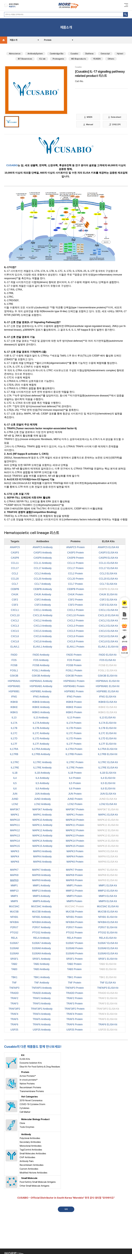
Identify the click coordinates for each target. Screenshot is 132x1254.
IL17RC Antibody (42, 762)
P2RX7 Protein (74, 927)
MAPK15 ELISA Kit (108, 846)
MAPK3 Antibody (42, 851)
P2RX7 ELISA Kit (107, 927)
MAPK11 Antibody (42, 825)
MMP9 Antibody (41, 901)
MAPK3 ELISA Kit (108, 851)
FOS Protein (74, 660)
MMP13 (14, 891)
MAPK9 (14, 880)
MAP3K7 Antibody (42, 809)
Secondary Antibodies (30, 1142)
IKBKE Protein (74, 707)
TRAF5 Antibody (42, 1019)
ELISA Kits (25, 1059)
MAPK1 (15, 815)
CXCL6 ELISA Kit (108, 636)
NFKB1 (14, 917)
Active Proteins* (28, 1076)
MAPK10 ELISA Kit (108, 820)
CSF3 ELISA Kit (108, 605)
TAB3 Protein (74, 969)
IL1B (14, 773)
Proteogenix (58, 59)
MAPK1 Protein (74, 815)
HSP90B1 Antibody (41, 691)
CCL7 (15, 584)
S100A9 (14, 954)
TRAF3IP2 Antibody (41, 1009)
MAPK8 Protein (74, 875)
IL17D (14, 739)
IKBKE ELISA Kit (107, 707)
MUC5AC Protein (74, 906)
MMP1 (14, 886)
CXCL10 (15, 615)
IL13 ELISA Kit (108, 718)
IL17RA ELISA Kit (107, 749)
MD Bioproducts (78, 59)
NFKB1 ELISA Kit (107, 917)
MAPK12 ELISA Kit (108, 830)
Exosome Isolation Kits (31, 1063)
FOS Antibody (41, 660)
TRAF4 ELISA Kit (107, 1014)
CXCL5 (15, 631)
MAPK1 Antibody (42, 815)
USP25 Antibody (42, 1030)
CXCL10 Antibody (42, 615)
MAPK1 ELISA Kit (108, 815)
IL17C (14, 733)
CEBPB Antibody (42, 589)
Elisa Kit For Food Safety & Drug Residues (40, 1067)
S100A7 (14, 943)
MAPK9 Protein (74, 880)
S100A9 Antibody (41, 954)
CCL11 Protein (75, 563)
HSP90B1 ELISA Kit (108, 691)
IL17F (14, 744)
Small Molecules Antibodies (33, 1154)
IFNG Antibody (41, 697)
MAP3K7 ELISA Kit (108, 809)
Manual (88, 125)
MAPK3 (15, 851)
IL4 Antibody (42, 778)
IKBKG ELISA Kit (107, 712)
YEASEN (97, 59)
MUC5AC (14, 906)
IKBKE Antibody (41, 707)
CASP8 (15, 558)
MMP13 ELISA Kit (108, 891)
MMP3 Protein (74, 896)
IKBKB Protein (74, 702)
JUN (14, 794)
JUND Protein (75, 799)
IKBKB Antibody (41, 702)
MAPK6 (15, 862)
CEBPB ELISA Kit (108, 589)
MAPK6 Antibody (42, 862)
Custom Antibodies (29, 1169)
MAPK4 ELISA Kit (108, 856)
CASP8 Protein (75, 558)
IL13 (14, 718)
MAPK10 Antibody (42, 820)
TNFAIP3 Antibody (42, 988)
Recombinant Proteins (30, 1088)
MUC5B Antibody (41, 912)
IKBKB (14, 702)
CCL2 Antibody (42, 573)
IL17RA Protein (74, 749)
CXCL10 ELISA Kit (108, 615)
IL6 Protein (75, 788)
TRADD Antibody (41, 993)
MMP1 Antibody (41, 886)
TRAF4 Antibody (42, 1014)
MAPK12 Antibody (42, 830)
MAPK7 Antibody (41, 870)
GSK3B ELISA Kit (107, 676)
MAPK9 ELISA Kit (107, 880)
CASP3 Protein (75, 552)
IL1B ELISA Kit (108, 773)
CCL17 (15, 568)
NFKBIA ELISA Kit (108, 922)
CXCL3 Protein (75, 626)
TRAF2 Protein (74, 998)
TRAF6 (14, 1024)
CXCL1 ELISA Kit (108, 610)
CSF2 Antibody (42, 600)
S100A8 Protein (74, 948)
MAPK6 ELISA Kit (108, 862)
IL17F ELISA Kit (107, 744)
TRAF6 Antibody (42, 1024)
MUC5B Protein (74, 912)
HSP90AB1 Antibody (41, 686)
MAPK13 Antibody (42, 835)
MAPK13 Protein (75, 835)
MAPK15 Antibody (42, 846)
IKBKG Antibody (41, 712)
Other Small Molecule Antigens (34, 1186)
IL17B (14, 728)
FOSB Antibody (41, 665)
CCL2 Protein (75, 573)
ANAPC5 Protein (75, 547)
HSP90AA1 (14, 681)
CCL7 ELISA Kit (108, 584)
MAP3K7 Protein (75, 809)
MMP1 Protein (74, 886)
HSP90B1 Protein (74, 691)
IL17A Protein (74, 723)
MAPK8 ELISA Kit (107, 875)
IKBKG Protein (74, 712)
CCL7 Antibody (42, 584)
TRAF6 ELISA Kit (107, 1024)
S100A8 (14, 948)
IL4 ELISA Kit (108, 778)
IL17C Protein (74, 733)
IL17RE (15, 768)
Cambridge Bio (56, 54)
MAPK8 (14, 875)
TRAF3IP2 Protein (75, 1009)
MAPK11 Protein (75, 825)
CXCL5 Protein (75, 631)
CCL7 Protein (75, 584)
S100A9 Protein (74, 954)
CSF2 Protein (75, 600)
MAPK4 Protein (74, 856)
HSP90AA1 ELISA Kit (107, 681)
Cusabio (74, 54)
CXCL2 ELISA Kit (108, 620)
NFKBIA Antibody (41, 922)
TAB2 (14, 964)
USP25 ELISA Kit (107, 1030)
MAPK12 (15, 830)
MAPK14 (15, 841)
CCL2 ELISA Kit (108, 573)
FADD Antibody (41, 655)
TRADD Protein (74, 993)
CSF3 (15, 605)
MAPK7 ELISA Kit (107, 870)
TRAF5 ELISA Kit (107, 1019)
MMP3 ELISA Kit (108, 896)
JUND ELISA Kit (108, 799)
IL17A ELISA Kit (107, 723)
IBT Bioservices (25, 59)
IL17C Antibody (41, 733)
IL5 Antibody (42, 783)
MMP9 (14, 901)
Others (111, 59)
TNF (14, 983)
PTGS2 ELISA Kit (107, 933)
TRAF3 (14, 1003)
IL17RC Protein (74, 762)
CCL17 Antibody (43, 568)
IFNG (14, 697)
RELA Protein (74, 938)
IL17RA (14, 749)
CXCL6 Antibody (43, 636)
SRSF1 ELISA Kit (107, 959)
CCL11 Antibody (43, 563)
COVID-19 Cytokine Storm (32, 1104)
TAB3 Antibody (41, 969)
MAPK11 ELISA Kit (108, 825)
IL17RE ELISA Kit (108, 768)
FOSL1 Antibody (41, 671)
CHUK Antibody (42, 594)
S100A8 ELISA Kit (108, 948)
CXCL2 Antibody (43, 620)
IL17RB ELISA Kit (107, 754)
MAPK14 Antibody (42, 841)
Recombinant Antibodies (31, 1165)
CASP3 (15, 552)
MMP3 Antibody (41, 896)
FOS (14, 660)
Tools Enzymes (27, 1127)
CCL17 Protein (75, 568)
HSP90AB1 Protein (73, 686)
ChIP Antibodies (27, 1157)
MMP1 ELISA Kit (108, 886)
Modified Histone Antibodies (33, 1173)
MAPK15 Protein (75, 846)
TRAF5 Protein (74, 1019)
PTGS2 (14, 933)
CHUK (14, 594)
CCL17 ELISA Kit (108, 568)
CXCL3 (15, 626)
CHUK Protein (75, 594)
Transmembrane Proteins (32, 1091)
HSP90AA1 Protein (73, 681)
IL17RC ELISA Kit (108, 762)
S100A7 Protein (74, 943)
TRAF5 (14, 1019)
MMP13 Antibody (41, 891)
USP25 (14, 1030)
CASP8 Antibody (43, 558)
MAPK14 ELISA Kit (108, 841)
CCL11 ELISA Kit (108, 563)
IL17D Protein (74, 739)
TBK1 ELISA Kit (107, 977)
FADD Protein (74, 655)
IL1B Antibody (42, 773)
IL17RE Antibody (42, 768)
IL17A (14, 723)
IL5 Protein (75, 783)
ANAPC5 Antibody (43, 547)
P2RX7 (14, 927)
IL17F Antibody (41, 744)
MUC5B (14, 912)
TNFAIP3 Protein (74, 988)
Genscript (105, 54)
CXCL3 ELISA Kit (108, 626)
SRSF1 (14, 959)
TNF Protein (74, 983)
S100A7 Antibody (41, 943)
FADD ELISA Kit (107, 655)
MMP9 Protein (74, 901)
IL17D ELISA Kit (107, 739)
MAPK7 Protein (74, 870)
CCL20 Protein (75, 579)
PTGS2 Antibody (41, 933)
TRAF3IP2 (14, 1009)
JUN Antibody (42, 794)
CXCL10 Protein (75, 615)
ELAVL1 (14, 647)
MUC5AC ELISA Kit (108, 906)
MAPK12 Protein (75, 830)
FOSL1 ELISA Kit (107, 671)
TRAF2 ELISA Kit (107, 998)
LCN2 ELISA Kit (108, 804)
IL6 (15, 788)
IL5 (15, 783)
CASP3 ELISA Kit (108, 552)
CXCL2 (15, 620)
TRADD (14, 993)
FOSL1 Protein (74, 671)
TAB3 (14, 969)
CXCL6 (15, 636)
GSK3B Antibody (41, 676)
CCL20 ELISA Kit (108, 579)
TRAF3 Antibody (42, 1003)
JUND (15, 799)
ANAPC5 (15, 547)
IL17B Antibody (41, 728)
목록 (66, 1209)
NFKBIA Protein (74, 922)
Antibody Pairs (27, 1161)
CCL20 (15, 579)
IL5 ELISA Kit (108, 783)
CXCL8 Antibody (43, 641)
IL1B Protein (75, 773)
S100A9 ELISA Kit (108, 954)
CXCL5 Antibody (43, 631)
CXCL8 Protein (75, 641)
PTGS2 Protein (74, 933)
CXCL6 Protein (75, 636)
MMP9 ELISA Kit (108, 901)
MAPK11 (15, 825)
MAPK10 (15, 820)
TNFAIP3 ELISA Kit (107, 988)
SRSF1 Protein (74, 959)
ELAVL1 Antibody (42, 647)
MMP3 (14, 896)
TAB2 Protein (74, 964)
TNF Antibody (41, 983)
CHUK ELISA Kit (108, 594)
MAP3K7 (15, 809)
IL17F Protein (74, 744)
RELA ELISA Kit (108, 938)
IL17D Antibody (41, 739)
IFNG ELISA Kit (107, 697)
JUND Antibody (42, 799)
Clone (22, 1123)
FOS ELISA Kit (108, 660)
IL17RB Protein (74, 754)
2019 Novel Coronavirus (31, 1101)
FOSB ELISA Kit (108, 665)
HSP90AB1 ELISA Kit (107, 686)
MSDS (88, 117)
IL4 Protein (75, 778)
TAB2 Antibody (41, 964)
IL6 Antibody (42, 788)
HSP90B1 (14, 691)
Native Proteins (27, 1084)
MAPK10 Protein (75, 820)
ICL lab (42, 59)
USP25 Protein (74, 1030)
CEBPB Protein (75, 589)
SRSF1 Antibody (41, 959)
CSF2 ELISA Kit (108, 600)
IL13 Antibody (41, 718)
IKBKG (14, 712)
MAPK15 (15, 846)
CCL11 (15, 563)
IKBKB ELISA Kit (107, 702)
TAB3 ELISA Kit (107, 969)
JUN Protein (75, 794)
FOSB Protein (74, 665)
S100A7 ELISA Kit (108, 943)
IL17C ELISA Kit (107, 733)
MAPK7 (14, 870)
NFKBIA (14, 922)
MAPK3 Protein (74, 851)
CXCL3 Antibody (43, 626)
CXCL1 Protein (75, 610)
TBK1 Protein (74, 977)
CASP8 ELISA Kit (108, 558)
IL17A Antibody (41, 723)
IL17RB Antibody (41, 754)
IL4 (15, 778)
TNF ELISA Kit (108, 983)
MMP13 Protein (74, 891)
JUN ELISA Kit (108, 794)
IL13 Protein (74, 718)
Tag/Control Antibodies (31, 1150)
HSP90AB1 (14, 686)
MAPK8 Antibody (41, 875)
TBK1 (14, 977)
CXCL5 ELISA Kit (108, 631)
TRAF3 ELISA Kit (107, 1003)
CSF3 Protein (75, 605)
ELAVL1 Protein (75, 647)
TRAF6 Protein (74, 1024)
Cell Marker (25, 1112)
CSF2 (15, 600)
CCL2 (15, 573)
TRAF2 (14, 998)
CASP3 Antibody (43, 552)
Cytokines (24, 1108)
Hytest (120, 54)
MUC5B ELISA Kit (108, 912)
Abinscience (14, 54)
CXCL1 (15, 610)
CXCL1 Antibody (43, 610)
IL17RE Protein (75, 768)
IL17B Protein (73, 728)
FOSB (14, 665)
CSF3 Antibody (42, 605)
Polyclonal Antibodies (30, 1138)
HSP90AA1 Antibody (41, 681)
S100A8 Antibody (41, 948)
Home (3, 40)
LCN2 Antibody (42, 804)
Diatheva (89, 54)
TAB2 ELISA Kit (107, 964)
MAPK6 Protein (74, 862)
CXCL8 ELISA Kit (108, 641)
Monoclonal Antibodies (31, 1146)
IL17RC (15, 762)
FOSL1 (14, 671)
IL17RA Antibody (41, 749)
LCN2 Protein (75, 804)
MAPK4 (15, 856)
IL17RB (14, 754)
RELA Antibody (41, 938)
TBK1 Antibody (42, 977)
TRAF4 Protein (74, 1014)
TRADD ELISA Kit (108, 993)
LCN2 (15, 804)
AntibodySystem (35, 54)
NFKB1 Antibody (41, 917)
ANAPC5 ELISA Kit (108, 547)
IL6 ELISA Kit (108, 788)
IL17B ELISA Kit (107, 728)
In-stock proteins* (28, 1080)
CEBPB (15, 589)
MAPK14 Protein (75, 841)
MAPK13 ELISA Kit (108, 835)
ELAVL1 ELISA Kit (108, 647)
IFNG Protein (74, 697)
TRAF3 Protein (74, 1003)
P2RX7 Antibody (41, 927)
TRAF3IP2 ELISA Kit (107, 1009)
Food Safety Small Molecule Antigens (38, 1182)
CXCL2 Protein (75, 620)
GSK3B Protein (74, 676)
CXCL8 (15, 641)
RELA (14, 938)
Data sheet (114, 117)
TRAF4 (14, 1014)
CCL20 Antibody (43, 579)
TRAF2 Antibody (42, 998)
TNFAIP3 (14, 988)
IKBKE (14, 707)
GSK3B (14, 676)
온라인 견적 (114, 125)
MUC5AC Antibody (41, 906)
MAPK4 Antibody (42, 856)
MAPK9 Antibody (41, 880)
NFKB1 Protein (74, 917)
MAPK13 (15, 835)
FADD (14, 655)
